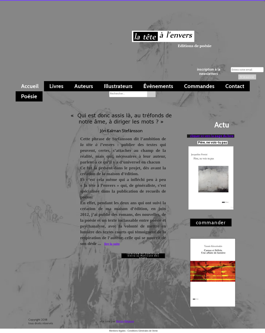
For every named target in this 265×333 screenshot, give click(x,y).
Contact (234, 86)
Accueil (30, 86)
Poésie (29, 96)
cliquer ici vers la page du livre (212, 136)
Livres (56, 86)
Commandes (199, 86)
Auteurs (83, 86)
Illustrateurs (118, 86)
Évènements (158, 86)
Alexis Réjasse (125, 321)
